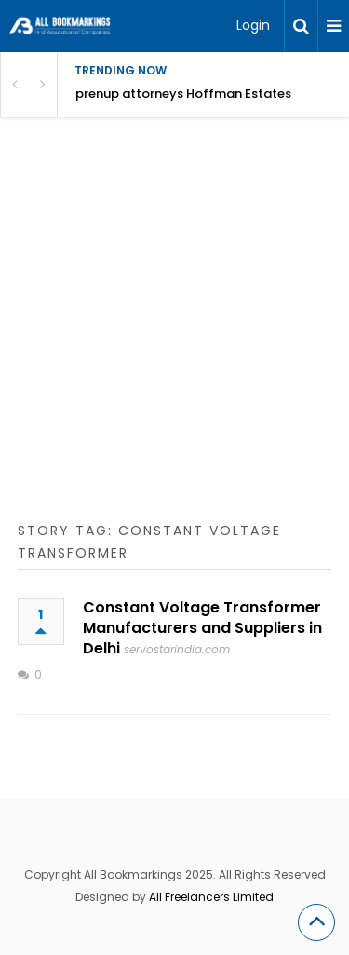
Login (253, 25)
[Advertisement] (174, 338)
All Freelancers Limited (211, 897)
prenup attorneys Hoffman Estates (183, 93)
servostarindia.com (177, 649)
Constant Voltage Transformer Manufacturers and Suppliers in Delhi (202, 628)
